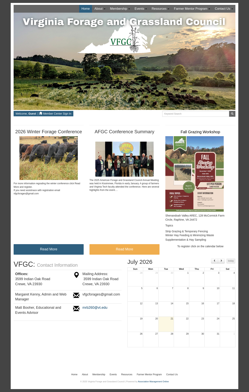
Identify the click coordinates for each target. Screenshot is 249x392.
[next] (221, 261)
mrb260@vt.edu (94, 308)
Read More (48, 249)
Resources (160, 8)
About (99, 8)
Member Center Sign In (55, 113)
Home (86, 8)
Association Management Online (153, 381)
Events (141, 8)
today (231, 261)
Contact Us (224, 8)
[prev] (214, 261)
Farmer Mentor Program (192, 8)
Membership (120, 8)
